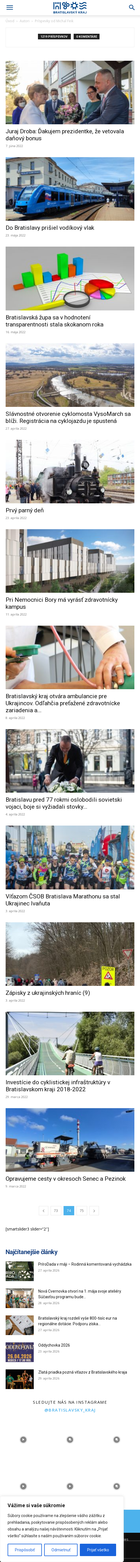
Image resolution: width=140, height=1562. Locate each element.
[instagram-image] (23, 1439)
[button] (10, 7)
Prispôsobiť (25, 1550)
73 (56, 1210)
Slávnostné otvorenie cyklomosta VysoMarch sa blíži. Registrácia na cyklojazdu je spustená (68, 417)
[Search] (132, 7)
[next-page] (94, 1210)
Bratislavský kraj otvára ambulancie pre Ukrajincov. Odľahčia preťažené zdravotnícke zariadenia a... (63, 703)
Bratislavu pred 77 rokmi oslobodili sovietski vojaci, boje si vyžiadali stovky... (64, 803)
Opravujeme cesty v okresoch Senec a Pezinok (66, 1178)
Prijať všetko (98, 1550)
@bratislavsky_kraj (70, 1410)
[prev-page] (43, 1210)
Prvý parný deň (25, 510)
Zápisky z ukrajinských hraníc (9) (48, 993)
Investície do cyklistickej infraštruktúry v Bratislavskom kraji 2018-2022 (58, 1086)
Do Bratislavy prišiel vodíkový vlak (50, 227)
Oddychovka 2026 (54, 1345)
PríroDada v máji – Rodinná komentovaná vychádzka (85, 1264)
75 (82, 1210)
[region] (62, 1529)
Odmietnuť (61, 1550)
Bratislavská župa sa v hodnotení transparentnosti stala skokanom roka (54, 321)
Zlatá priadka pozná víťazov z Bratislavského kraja (82, 1372)
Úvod (10, 21)
